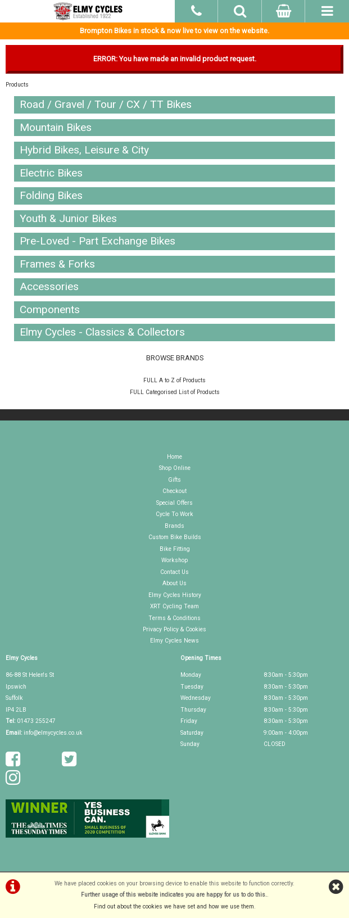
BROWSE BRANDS (174, 358)
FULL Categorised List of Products (175, 392)
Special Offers (174, 503)
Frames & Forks (57, 263)
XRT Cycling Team (174, 606)
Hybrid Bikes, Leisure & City (84, 149)
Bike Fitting (175, 549)
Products (17, 84)
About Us (174, 583)
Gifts (174, 479)
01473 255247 (36, 721)
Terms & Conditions (174, 618)
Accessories (49, 286)
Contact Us (174, 572)
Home (174, 456)
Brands (174, 526)
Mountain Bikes (56, 127)
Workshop (174, 560)
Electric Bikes (51, 172)
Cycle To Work (174, 514)
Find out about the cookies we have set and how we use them (174, 906)
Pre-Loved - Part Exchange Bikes (97, 240)
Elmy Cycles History (174, 595)
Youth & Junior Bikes (68, 218)
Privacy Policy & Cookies (174, 629)
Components (50, 309)
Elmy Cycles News (174, 640)
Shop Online (175, 468)
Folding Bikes (51, 195)
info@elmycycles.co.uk (53, 732)
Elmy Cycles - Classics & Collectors (102, 331)
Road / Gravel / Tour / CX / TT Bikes (106, 104)
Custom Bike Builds (174, 537)
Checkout (174, 491)
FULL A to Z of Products (174, 380)
